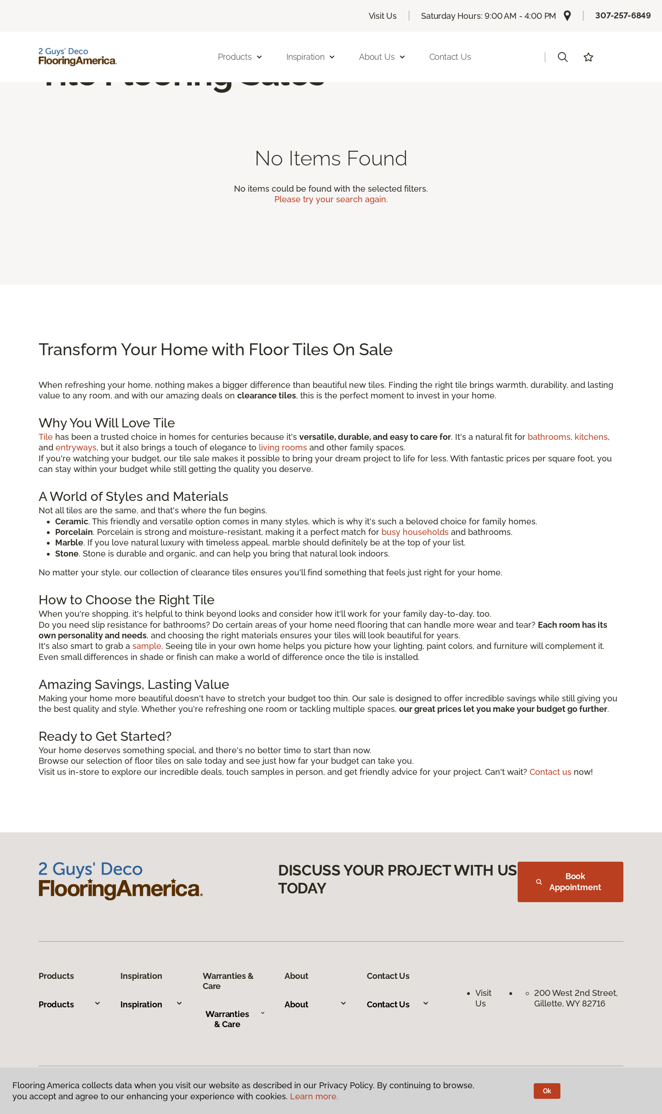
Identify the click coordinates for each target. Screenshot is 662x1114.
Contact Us (450, 57)
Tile (46, 437)
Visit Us (383, 16)
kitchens (591, 437)
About (316, 1004)
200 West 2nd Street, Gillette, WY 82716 (577, 998)
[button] (563, 57)
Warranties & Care (235, 1019)
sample (146, 646)
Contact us (550, 772)
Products (70, 1004)
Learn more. (314, 1096)
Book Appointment (568, 881)
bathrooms (549, 437)
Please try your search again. (331, 199)
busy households (415, 532)
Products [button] (240, 57)
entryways (76, 447)
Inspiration (151, 1004)
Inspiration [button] (311, 57)
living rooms (283, 447)
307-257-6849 (623, 15)
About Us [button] (382, 57)
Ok (547, 1091)
